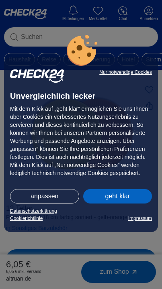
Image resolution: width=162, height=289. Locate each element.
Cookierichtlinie (26, 218)
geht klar (117, 196)
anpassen (44, 196)
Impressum (140, 218)
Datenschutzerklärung (33, 211)
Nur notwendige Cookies (125, 72)
